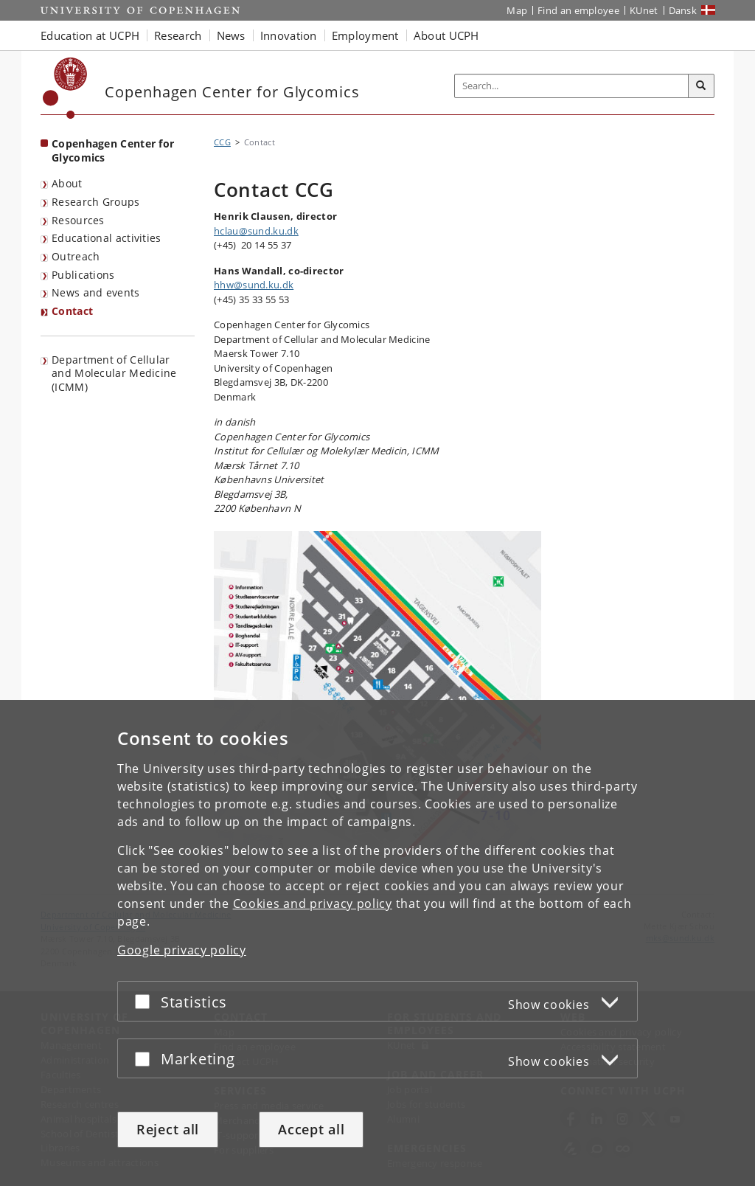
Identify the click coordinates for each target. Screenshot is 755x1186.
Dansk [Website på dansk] (683, 10)
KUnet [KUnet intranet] (644, 10)
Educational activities (106, 238)
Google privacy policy (181, 950)
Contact (72, 311)
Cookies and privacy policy (312, 903)
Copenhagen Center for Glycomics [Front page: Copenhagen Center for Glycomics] (113, 150)
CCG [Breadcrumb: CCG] (222, 142)
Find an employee (578, 10)
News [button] (231, 35)
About (67, 183)
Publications (83, 275)
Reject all (167, 1129)
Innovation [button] (288, 35)
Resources (78, 220)
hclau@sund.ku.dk (256, 230)
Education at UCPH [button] (90, 35)
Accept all (311, 1129)
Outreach (76, 256)
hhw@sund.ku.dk (253, 284)
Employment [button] (365, 35)
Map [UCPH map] (517, 10)
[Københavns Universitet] (65, 88)
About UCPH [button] (446, 35)
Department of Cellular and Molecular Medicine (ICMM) (114, 373)
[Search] (701, 86)
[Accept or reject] (146, 1001)
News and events (96, 292)
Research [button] (177, 35)
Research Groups (96, 202)
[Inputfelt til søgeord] (571, 86)
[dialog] (377, 943)
